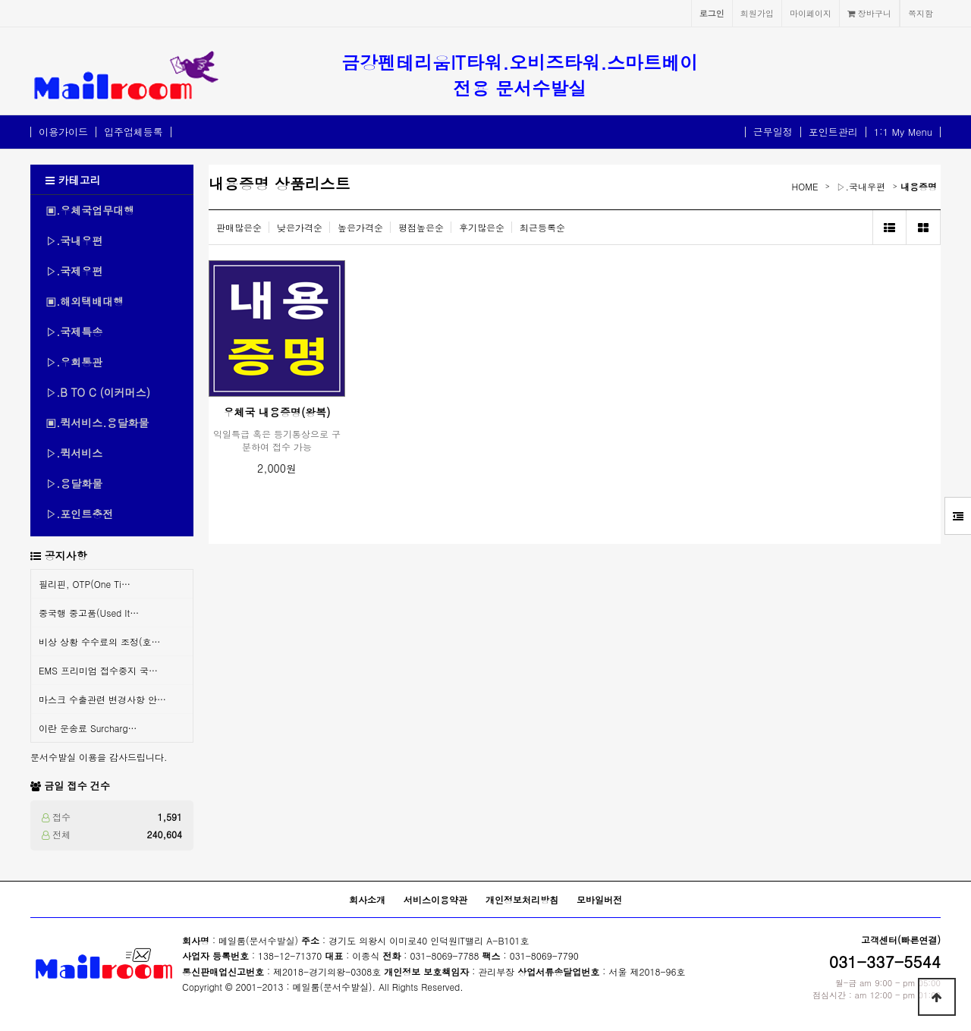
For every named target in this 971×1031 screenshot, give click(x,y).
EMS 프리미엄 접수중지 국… (98, 670)
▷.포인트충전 (79, 513)
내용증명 (918, 186)
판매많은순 (239, 227)
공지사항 (66, 555)
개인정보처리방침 (522, 899)
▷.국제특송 (74, 331)
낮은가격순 (299, 227)
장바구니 (869, 13)
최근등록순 (542, 227)
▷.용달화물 (74, 483)
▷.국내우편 (74, 240)
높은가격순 (360, 227)
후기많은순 (481, 227)
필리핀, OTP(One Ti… (84, 583)
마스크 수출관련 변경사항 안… (102, 699)
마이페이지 (810, 13)
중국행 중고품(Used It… (89, 612)
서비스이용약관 (435, 899)
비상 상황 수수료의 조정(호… (100, 641)
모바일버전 (599, 899)
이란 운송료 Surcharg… (88, 727)
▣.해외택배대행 (85, 301)
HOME (805, 186)
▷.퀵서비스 (74, 452)
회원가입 (757, 13)
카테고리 (73, 179)
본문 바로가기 (0, 0)
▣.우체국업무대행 (90, 210)
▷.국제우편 (74, 270)
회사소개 (367, 899)
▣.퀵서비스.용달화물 (97, 422)
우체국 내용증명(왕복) (276, 412)
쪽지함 (920, 13)
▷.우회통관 (74, 361)
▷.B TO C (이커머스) (98, 392)
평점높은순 (421, 227)
